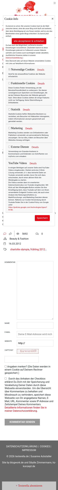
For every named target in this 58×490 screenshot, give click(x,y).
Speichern (42, 218)
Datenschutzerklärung (14, 58)
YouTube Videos (17, 163)
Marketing (15, 128)
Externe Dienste (18, 146)
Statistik (14, 109)
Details (40, 69)
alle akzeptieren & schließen (29, 41)
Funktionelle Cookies (21, 83)
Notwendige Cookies (21, 69)
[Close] (52, 18)
